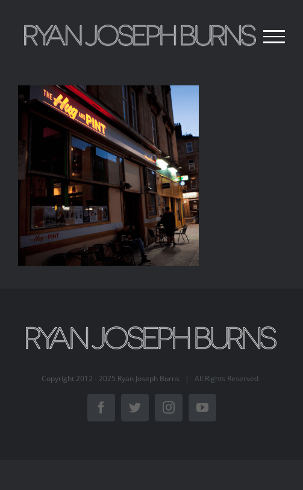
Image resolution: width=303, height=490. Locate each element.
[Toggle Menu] (274, 36)
